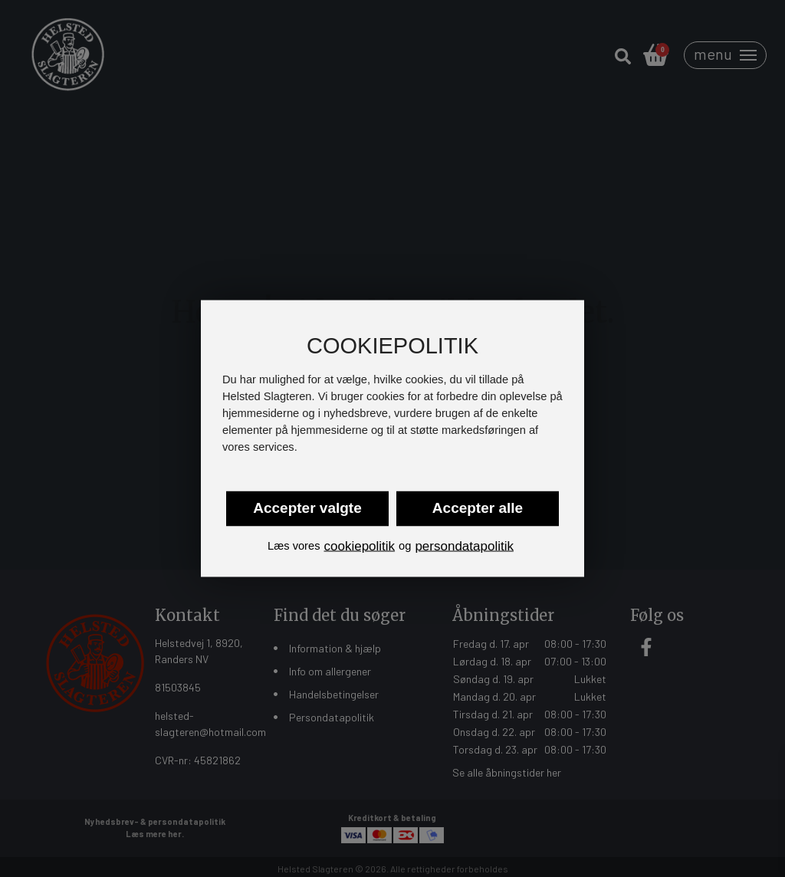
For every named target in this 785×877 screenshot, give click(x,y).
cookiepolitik (359, 545)
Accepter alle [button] (477, 507)
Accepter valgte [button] (307, 507)
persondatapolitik (464, 545)
